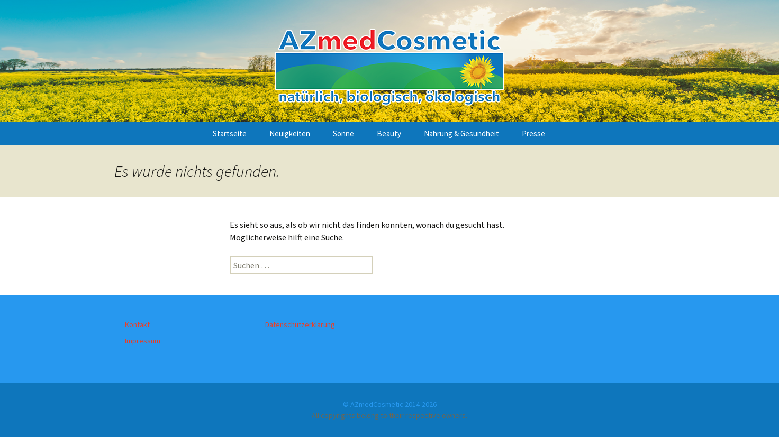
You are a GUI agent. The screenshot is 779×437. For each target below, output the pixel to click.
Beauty (389, 133)
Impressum (142, 341)
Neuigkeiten (289, 133)
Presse (533, 133)
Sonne (343, 133)
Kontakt (137, 324)
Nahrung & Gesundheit (461, 133)
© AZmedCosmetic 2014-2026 (390, 404)
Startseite (230, 133)
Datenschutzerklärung (300, 324)
